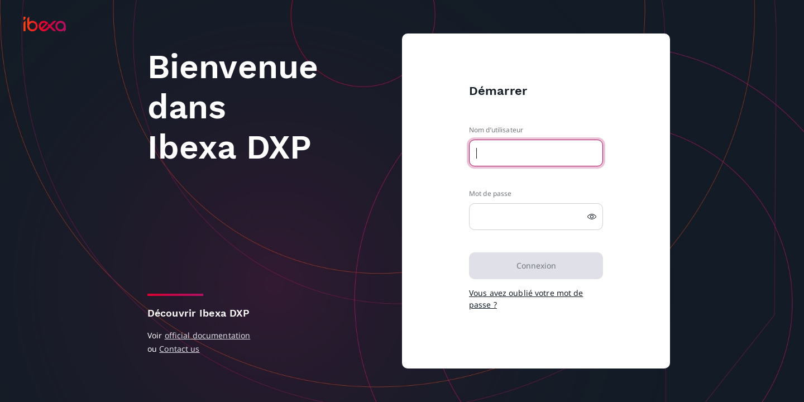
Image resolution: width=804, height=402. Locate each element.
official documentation (208, 335)
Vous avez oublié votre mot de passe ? (526, 299)
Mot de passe (490, 193)
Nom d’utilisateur (496, 130)
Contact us (179, 348)
